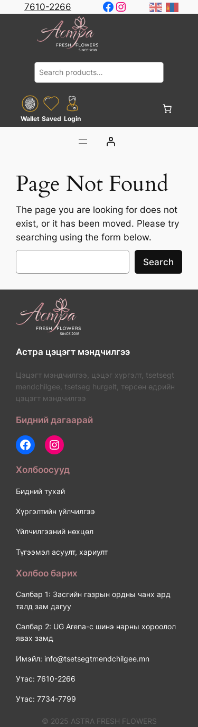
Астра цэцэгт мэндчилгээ (73, 352)
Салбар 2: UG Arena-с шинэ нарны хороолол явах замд (96, 632)
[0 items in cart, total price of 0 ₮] (167, 108)
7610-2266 (47, 7)
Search (158, 262)
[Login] (110, 142)
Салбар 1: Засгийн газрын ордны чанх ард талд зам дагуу (93, 600)
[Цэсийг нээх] (83, 141)
